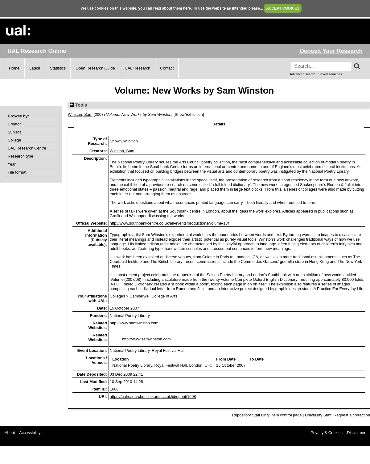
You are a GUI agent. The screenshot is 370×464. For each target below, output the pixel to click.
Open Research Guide (95, 68)
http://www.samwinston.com (134, 323)
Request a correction (352, 415)
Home (14, 68)
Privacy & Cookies (326, 432)
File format (17, 172)
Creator (14, 124)
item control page (286, 415)
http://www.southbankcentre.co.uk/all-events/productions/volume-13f (169, 223)
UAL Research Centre (27, 148)
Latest (34, 68)
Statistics (58, 68)
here (187, 8)
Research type (20, 156)
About (10, 432)
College (14, 140)
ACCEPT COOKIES (282, 8)
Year (12, 164)
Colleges (117, 296)
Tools (78, 105)
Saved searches (330, 74)
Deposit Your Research (331, 51)
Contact (167, 68)
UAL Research (137, 68)
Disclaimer (356, 432)
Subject (14, 132)
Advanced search (302, 74)
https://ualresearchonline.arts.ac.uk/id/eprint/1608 (153, 396)
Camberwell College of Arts (153, 296)
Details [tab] (218, 124)
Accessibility (30, 432)
